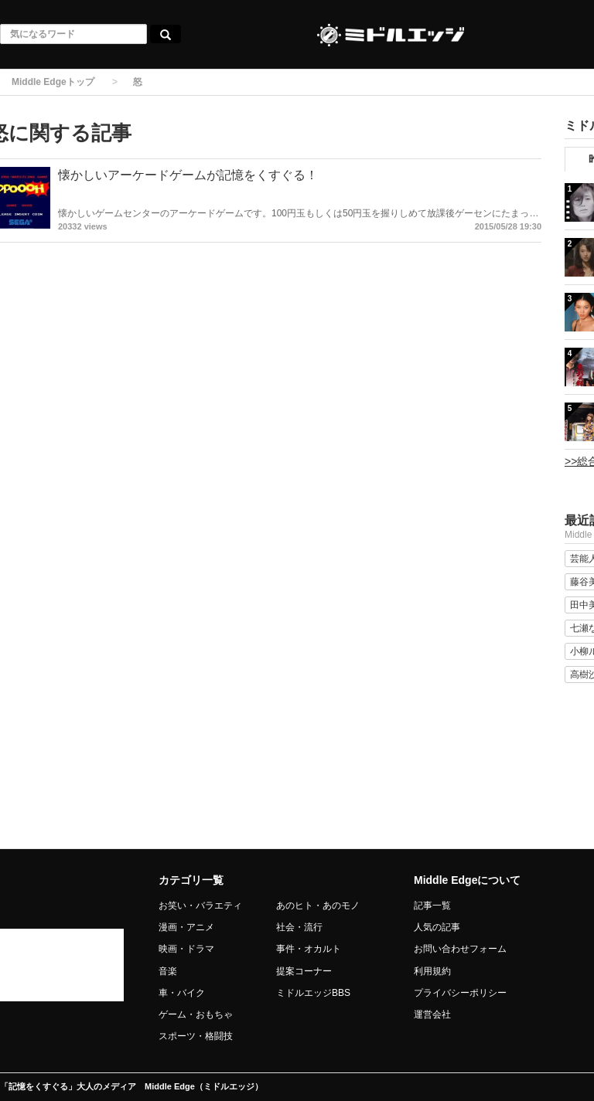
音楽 (168, 971)
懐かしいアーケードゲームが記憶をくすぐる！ (188, 175)
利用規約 (432, 971)
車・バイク (182, 992)
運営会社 (432, 1014)
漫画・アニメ (186, 927)
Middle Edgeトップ (53, 81)
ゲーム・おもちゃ (196, 1014)
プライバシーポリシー (460, 992)
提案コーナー (304, 971)
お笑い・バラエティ (200, 905)
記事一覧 (432, 905)
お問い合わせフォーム (460, 948)
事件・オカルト (308, 948)
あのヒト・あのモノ (318, 905)
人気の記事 (437, 927)
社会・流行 (299, 927)
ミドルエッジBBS (313, 992)
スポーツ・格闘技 (196, 1036)
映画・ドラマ (186, 948)
